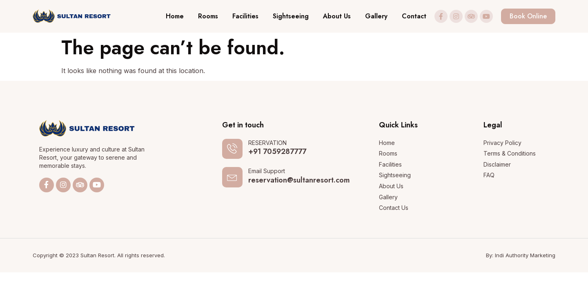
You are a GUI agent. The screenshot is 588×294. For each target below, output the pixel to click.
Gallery (376, 16)
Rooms (208, 16)
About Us (337, 16)
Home (175, 16)
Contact (414, 16)
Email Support (266, 171)
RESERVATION (267, 142)
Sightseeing (291, 16)
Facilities (245, 16)
